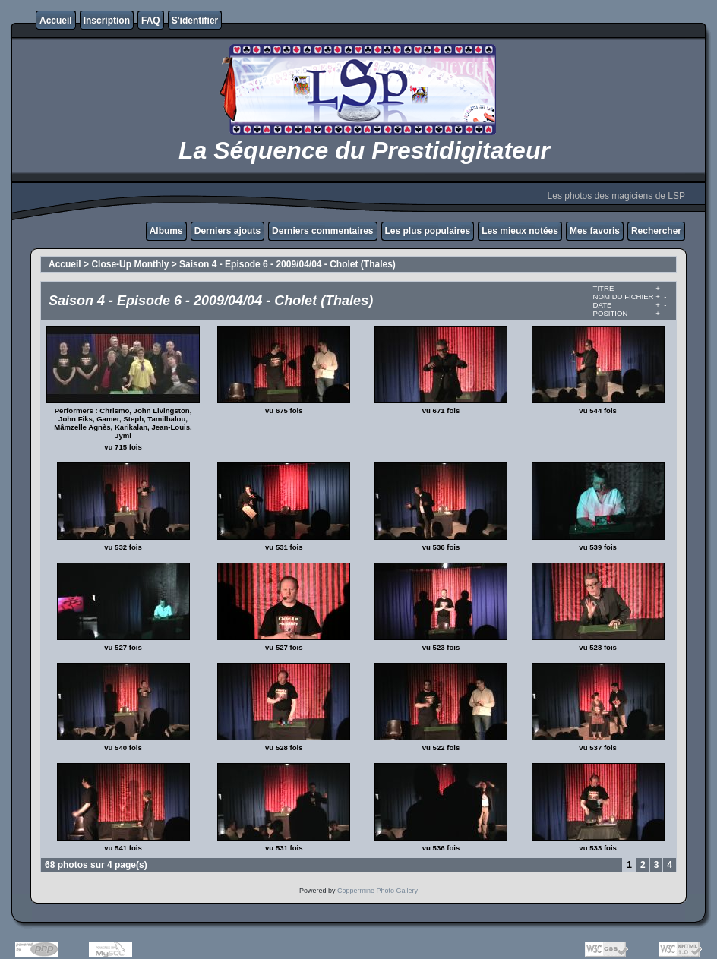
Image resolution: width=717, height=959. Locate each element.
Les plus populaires (428, 231)
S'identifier (195, 20)
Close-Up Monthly (130, 264)
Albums (166, 231)
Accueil (55, 20)
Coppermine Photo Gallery (377, 890)
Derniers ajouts (227, 231)
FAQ (150, 20)
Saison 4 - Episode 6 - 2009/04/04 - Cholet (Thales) (287, 264)
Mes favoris (595, 231)
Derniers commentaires (322, 231)
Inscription (107, 20)
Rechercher (656, 231)
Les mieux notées (520, 231)
